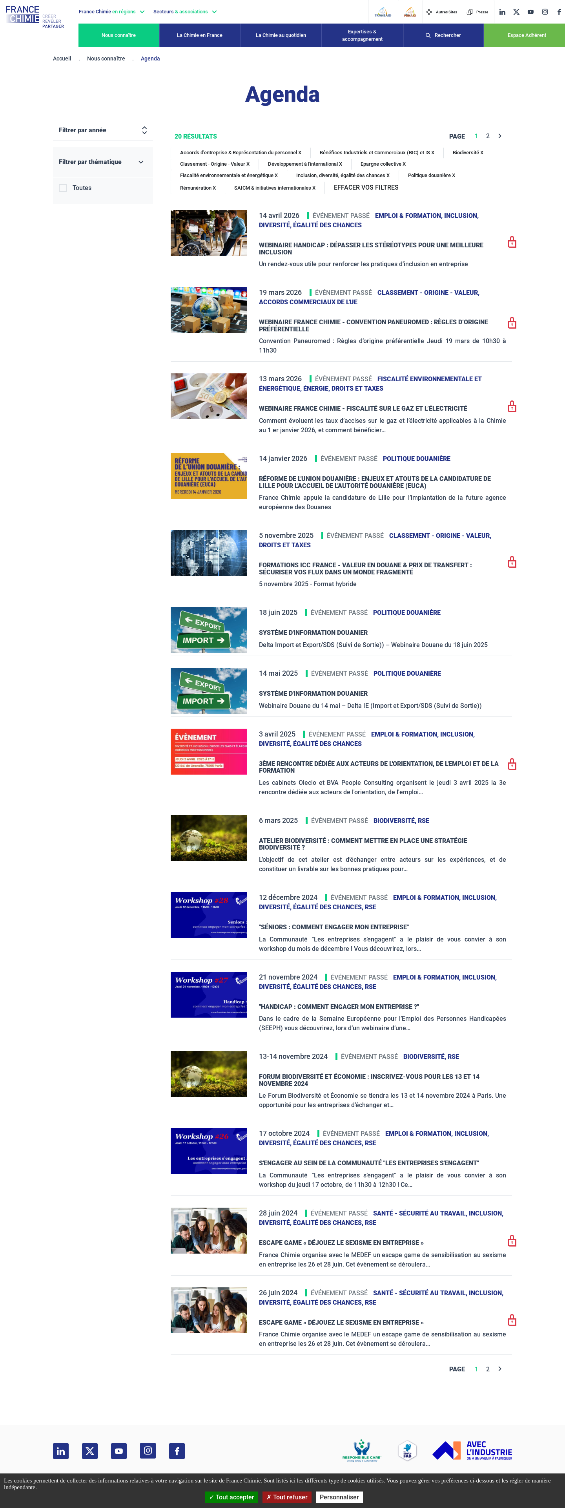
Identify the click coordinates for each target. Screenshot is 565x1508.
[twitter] (516, 12)
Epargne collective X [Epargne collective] (383, 164)
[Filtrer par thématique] (103, 162)
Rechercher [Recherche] (448, 35)
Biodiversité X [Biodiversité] (468, 152)
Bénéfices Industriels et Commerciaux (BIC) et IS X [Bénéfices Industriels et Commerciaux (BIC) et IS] (377, 152)
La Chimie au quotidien (281, 35)
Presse (477, 12)
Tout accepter (231, 1497)
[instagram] (544, 11)
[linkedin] (502, 12)
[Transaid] (382, 12)
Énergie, (317, 388)
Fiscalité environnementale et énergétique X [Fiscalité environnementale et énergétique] (229, 175)
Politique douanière (416, 458)
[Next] (500, 136)
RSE (423, 820)
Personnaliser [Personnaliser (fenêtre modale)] (339, 1497)
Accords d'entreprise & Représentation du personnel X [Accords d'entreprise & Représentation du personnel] (240, 152)
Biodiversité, (396, 820)
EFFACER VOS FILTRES (366, 187)
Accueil (62, 58)
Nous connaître (119, 35)
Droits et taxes (357, 388)
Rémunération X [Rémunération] (198, 188)
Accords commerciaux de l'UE (308, 302)
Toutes (82, 188)
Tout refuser (287, 1497)
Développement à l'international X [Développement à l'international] (305, 164)
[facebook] (559, 12)
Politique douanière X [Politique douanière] (431, 175)
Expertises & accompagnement (362, 35)
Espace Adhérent (527, 35)
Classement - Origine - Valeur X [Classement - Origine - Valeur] (215, 164)
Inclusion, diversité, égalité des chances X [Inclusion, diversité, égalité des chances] (343, 175)
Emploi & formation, (409, 215)
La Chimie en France (199, 35)
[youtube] (530, 12)
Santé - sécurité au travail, (421, 1213)
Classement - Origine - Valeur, (428, 292)
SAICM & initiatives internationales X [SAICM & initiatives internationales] (274, 188)
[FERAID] (410, 12)
